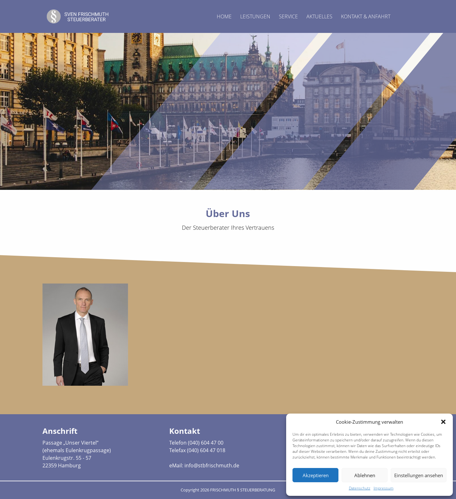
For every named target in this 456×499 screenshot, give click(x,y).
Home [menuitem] (224, 16)
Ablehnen (364, 475)
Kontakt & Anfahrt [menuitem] (365, 16)
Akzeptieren (316, 475)
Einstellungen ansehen (418, 475)
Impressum (384, 488)
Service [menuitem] (288, 16)
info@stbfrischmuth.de (211, 465)
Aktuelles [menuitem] (319, 16)
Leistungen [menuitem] (255, 16)
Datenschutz (359, 488)
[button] (443, 422)
